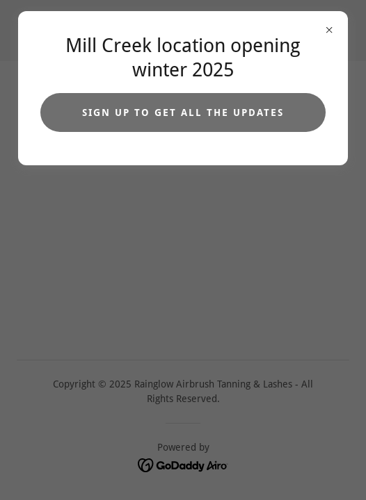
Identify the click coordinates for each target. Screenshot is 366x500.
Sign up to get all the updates (183, 112)
